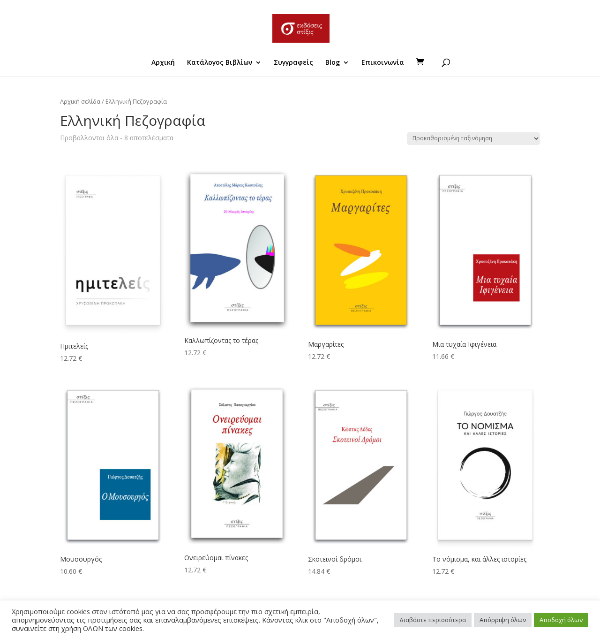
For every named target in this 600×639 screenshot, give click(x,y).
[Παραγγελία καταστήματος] (473, 138)
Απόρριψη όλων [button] (503, 620)
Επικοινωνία (382, 63)
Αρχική (163, 63)
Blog (332, 63)
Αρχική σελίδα (80, 101)
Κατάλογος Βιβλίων (219, 63)
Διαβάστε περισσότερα (432, 620)
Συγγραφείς (293, 63)
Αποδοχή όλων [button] (561, 620)
